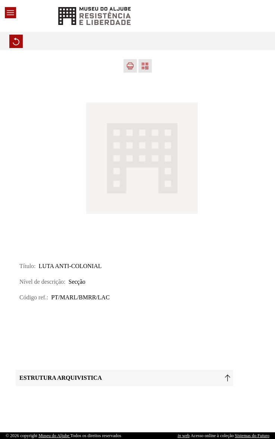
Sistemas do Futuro (252, 435)
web (184, 435)
